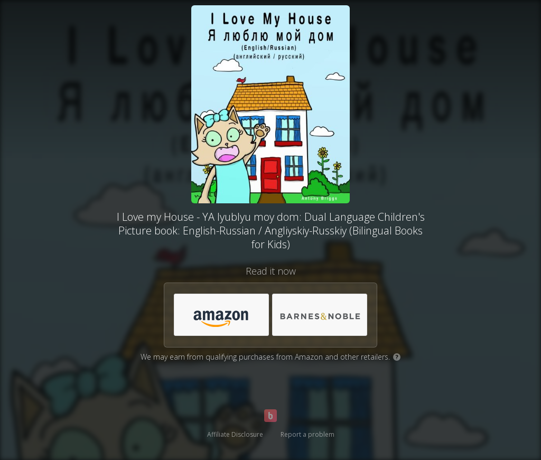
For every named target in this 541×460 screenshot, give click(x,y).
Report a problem (307, 434)
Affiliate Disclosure (235, 434)
